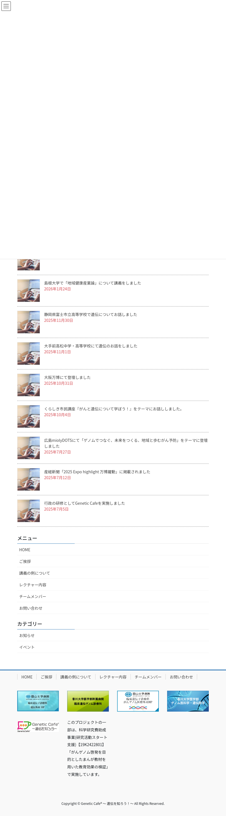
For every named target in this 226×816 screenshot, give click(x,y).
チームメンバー (32, 596)
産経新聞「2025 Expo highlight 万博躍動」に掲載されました (97, 471)
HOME (24, 549)
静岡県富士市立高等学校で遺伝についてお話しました (90, 314)
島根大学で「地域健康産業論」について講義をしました (92, 283)
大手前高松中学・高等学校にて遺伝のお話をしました (90, 346)
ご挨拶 (25, 561)
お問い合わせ (30, 608)
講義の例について (34, 573)
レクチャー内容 (32, 584)
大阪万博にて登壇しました (67, 377)
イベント (27, 647)
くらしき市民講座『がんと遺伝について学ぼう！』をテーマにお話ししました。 (114, 408)
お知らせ (27, 635)
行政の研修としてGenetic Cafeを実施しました (84, 503)
